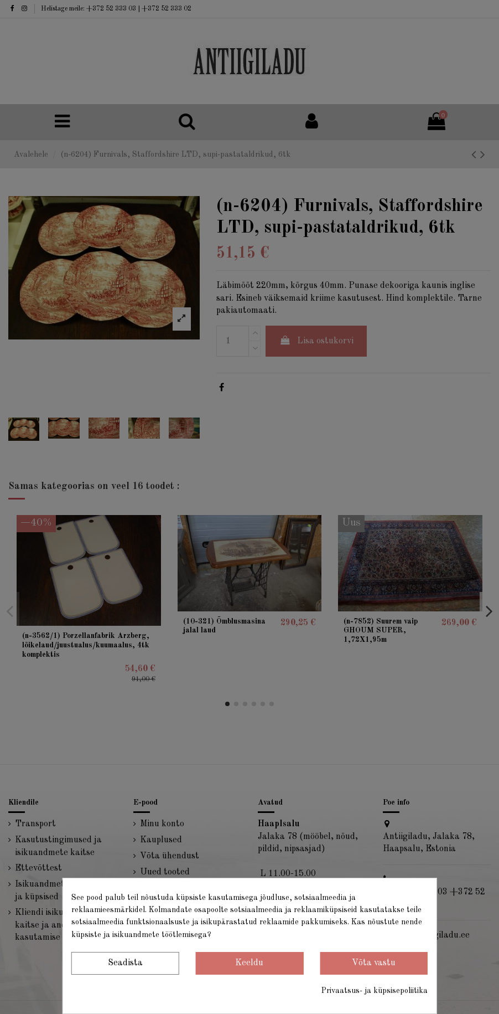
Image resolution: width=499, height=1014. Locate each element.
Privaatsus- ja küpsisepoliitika (374, 991)
